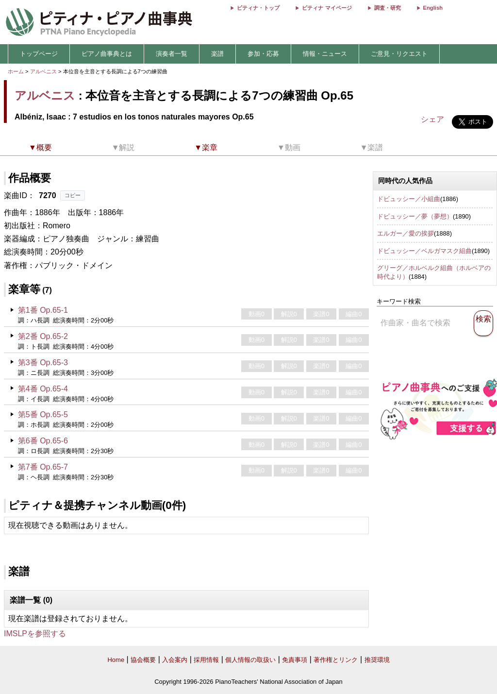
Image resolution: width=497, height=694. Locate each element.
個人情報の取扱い (250, 659)
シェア (432, 119)
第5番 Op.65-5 (43, 414)
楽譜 (217, 53)
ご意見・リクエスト (399, 53)
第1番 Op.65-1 (43, 310)
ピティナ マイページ (326, 8)
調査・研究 (387, 8)
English (433, 8)
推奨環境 (377, 659)
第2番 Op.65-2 (43, 336)
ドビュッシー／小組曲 (408, 199)
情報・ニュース (325, 53)
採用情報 (206, 659)
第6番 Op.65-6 (43, 441)
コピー (73, 195)
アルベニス (43, 71)
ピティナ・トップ (258, 8)
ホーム (16, 71)
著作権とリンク (336, 659)
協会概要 (143, 659)
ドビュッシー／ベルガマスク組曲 (424, 250)
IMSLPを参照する (35, 633)
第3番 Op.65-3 (43, 362)
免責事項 (294, 659)
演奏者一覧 (171, 53)
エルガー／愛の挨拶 (405, 233)
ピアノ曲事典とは (107, 53)
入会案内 (174, 659)
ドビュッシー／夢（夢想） (415, 216)
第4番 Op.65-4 (43, 389)
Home (115, 659)
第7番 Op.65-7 (43, 467)
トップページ (39, 53)
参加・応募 (263, 53)
